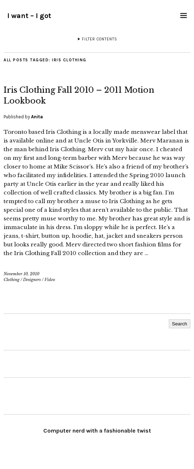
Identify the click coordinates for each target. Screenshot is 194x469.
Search (179, 323)
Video (49, 279)
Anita (37, 116)
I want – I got (29, 16)
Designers (32, 279)
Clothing (11, 279)
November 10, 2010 (21, 273)
